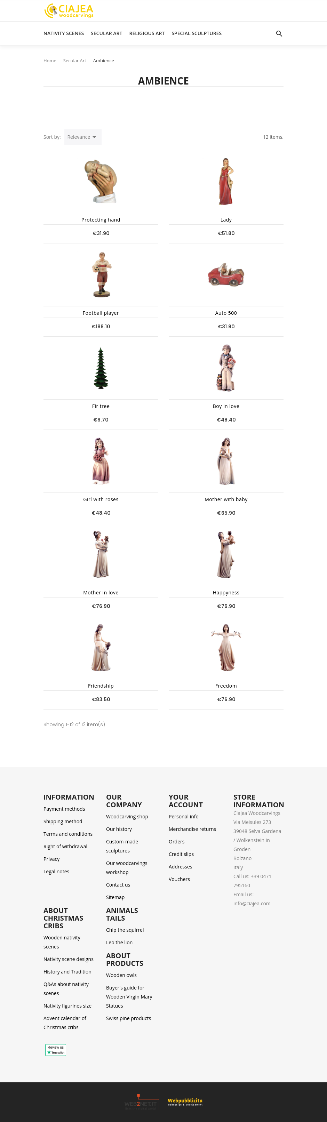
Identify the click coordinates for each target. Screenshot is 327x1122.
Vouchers (179, 879)
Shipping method (62, 821)
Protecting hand (100, 219)
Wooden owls (121, 975)
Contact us (118, 884)
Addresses (180, 866)
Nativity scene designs (68, 959)
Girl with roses (100, 499)
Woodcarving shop (127, 816)
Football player (101, 313)
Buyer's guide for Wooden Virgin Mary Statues (129, 996)
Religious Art (147, 33)
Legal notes (56, 871)
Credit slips (181, 854)
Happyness (226, 592)
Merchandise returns (192, 829)
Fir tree (101, 406)
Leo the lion (119, 942)
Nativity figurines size (67, 1005)
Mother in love (101, 592)
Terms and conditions (68, 834)
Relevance (82, 137)
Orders (176, 841)
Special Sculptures (197, 33)
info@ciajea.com (252, 903)
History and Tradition (67, 971)
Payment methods (64, 809)
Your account (186, 800)
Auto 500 (226, 313)
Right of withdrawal (65, 846)
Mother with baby (226, 499)
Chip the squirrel (125, 930)
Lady (226, 219)
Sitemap (115, 897)
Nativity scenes (63, 33)
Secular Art (106, 33)
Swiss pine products (128, 1018)
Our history (119, 829)
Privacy (51, 859)
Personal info (184, 816)
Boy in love (226, 406)
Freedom (226, 685)
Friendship (101, 685)
